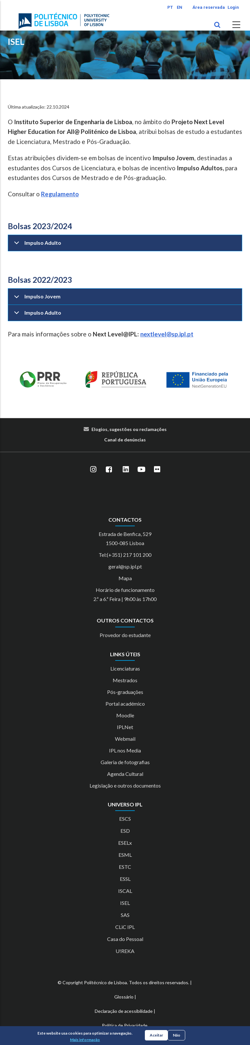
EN (179, 7)
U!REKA (125, 951)
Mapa (125, 578)
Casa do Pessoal (125, 939)
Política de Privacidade (124, 1025)
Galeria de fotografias (125, 762)
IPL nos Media (125, 750)
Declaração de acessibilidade (124, 1011)
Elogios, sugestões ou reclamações (129, 429)
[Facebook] (109, 469)
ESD (125, 831)
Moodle (125, 715)
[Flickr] (157, 469)
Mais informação (85, 1039)
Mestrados (125, 680)
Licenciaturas (125, 668)
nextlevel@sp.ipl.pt (166, 334)
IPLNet (125, 727)
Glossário (123, 996)
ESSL (125, 879)
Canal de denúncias (125, 439)
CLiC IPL (125, 927)
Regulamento (60, 194)
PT (170, 7)
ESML (125, 855)
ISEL (16, 41)
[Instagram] (93, 469)
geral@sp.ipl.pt (125, 566)
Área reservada (208, 7)
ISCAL (125, 891)
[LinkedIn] (125, 469)
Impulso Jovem (36, 299)
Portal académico (125, 703)
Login (233, 7)
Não (176, 1035)
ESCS (125, 819)
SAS (125, 915)
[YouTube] (141, 469)
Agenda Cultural (125, 774)
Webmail (125, 739)
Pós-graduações (125, 692)
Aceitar (156, 1035)
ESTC (125, 867)
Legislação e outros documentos (125, 785)
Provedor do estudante (125, 635)
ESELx (125, 843)
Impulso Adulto (36, 245)
